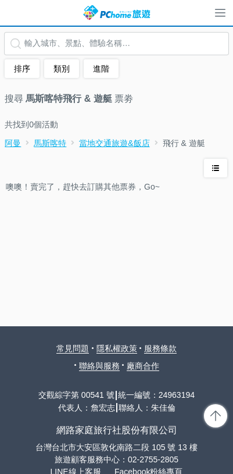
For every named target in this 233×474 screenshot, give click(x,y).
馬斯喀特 (50, 143)
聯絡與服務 (99, 365)
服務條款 (160, 348)
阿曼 (13, 143)
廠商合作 (143, 365)
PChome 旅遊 (117, 12)
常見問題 (72, 348)
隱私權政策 (116, 348)
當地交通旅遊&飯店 (114, 143)
